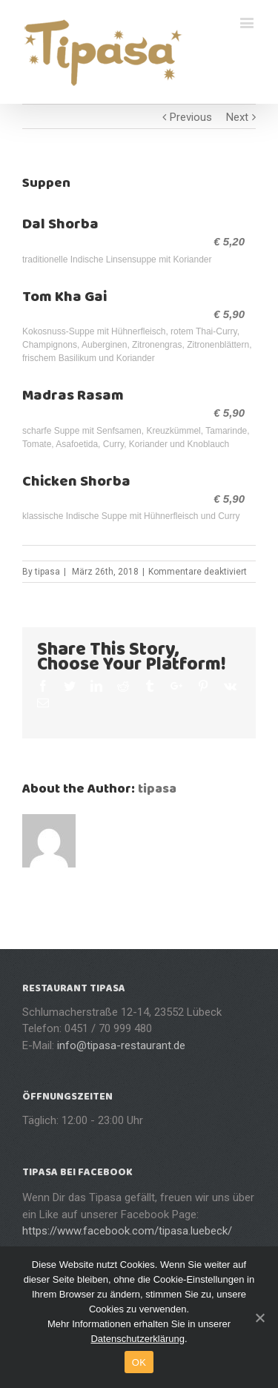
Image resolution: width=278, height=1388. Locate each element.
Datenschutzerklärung (137, 1338)
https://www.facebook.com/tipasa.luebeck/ (127, 1230)
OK (139, 1362)
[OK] (259, 1317)
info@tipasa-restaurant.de (121, 1045)
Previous (191, 117)
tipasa (47, 571)
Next (237, 117)
